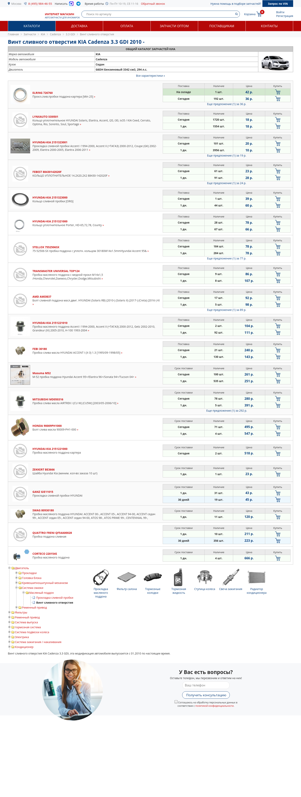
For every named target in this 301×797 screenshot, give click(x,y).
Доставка (79, 26)
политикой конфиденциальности (214, 706)
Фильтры (21, 612)
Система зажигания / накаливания (38, 642)
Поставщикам (221, 26)
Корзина (250, 14)
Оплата (126, 26)
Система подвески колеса (32, 632)
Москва (16, 4)
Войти (280, 12)
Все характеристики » (150, 75)
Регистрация (284, 16)
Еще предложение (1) (226, 104)
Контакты (269, 26)
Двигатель (22, 568)
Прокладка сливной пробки (54, 597)
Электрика (22, 637)
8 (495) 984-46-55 (40, 4)
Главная (13, 34)
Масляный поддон (41, 593)
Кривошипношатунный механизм (45, 583)
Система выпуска (26, 622)
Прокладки (29, 573)
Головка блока (32, 578)
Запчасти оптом (174, 26)
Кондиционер (24, 647)
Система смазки (32, 588)
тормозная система (28, 627)
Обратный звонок (153, 4)
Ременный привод (34, 607)
